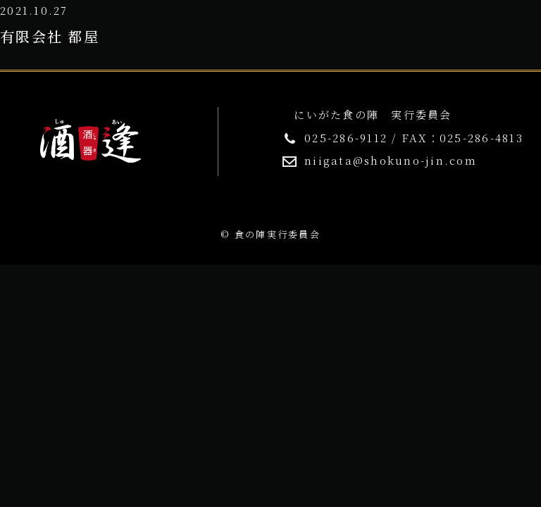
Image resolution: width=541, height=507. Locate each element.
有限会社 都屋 (49, 36)
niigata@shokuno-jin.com (390, 160)
